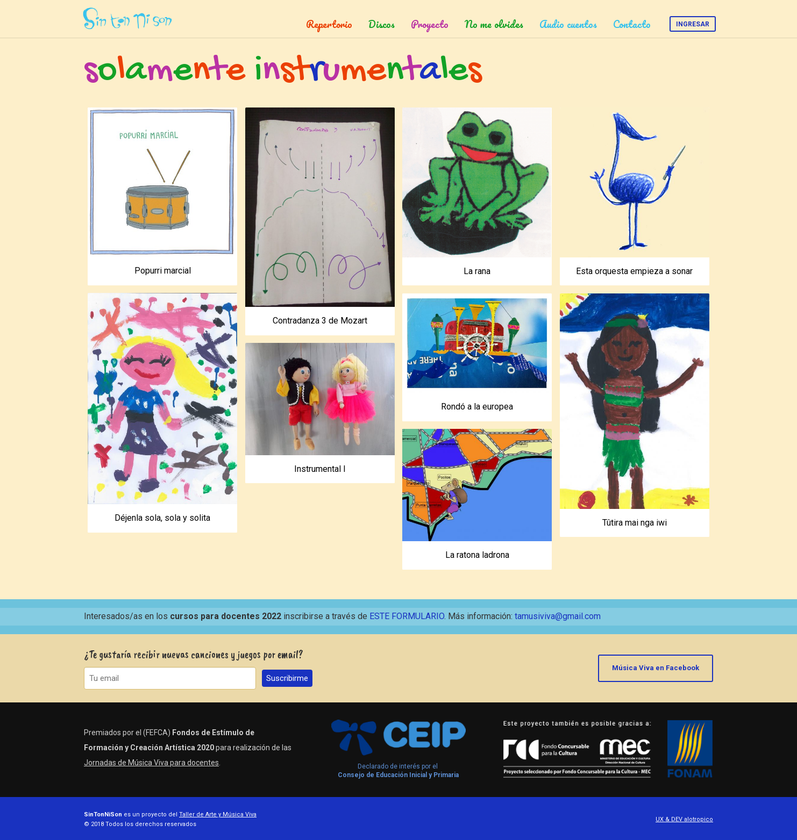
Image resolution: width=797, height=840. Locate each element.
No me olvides (494, 24)
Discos (381, 24)
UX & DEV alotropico (684, 819)
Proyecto (430, 24)
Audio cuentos (568, 24)
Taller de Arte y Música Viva (218, 814)
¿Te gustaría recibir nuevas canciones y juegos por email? (193, 654)
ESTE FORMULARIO (406, 616)
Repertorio (329, 24)
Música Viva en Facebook (655, 668)
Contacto (632, 24)
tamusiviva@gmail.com (558, 616)
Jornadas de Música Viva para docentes (151, 762)
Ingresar (692, 24)
